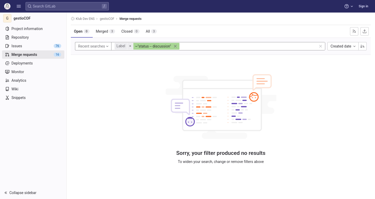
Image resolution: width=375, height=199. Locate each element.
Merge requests (130, 19)
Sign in (363, 6)
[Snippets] (33, 97)
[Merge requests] (33, 54)
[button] (19, 6)
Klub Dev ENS (83, 19)
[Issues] (33, 46)
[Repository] (33, 37)
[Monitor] (33, 72)
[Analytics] (33, 80)
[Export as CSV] (364, 31)
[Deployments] (33, 63)
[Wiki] (33, 89)
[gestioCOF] (33, 18)
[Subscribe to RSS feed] (354, 31)
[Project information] (33, 29)
